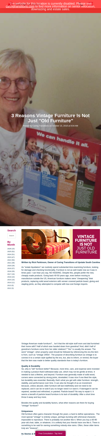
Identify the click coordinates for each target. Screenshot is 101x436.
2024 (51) (11, 254)
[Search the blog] (11, 235)
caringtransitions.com (20, 6)
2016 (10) (11, 277)
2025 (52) (11, 251)
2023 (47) (11, 257)
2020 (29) (11, 266)
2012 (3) (10, 288)
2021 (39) (11, 263)
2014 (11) (11, 282)
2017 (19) (11, 274)
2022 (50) (11, 260)
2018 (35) (11, 271)
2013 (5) (10, 285)
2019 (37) (11, 268)
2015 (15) (11, 280)
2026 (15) (11, 249)
